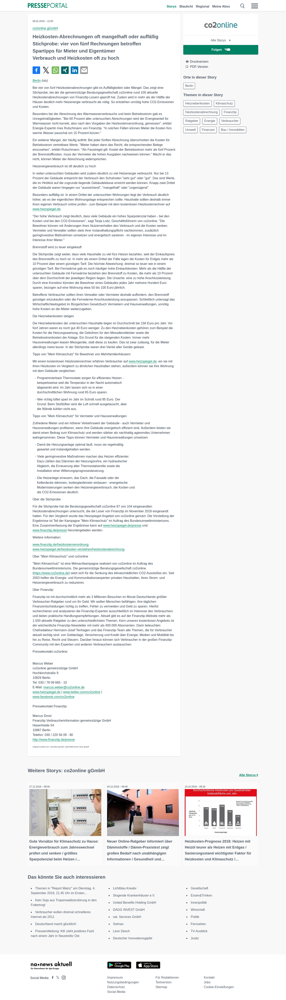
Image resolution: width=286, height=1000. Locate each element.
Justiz (195, 937)
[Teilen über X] (46, 70)
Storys (172, 6)
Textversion (164, 981)
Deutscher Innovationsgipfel (132, 937)
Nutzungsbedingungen (123, 981)
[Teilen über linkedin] (74, 70)
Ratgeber (192, 123)
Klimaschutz (226, 104)
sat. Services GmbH (127, 915)
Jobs (207, 981)
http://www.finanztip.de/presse (54, 739)
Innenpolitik (199, 901)
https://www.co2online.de (51, 573)
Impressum (115, 976)
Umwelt (191, 133)
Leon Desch (121, 929)
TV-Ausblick (199, 929)
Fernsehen (198, 922)
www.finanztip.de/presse (50, 530)
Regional (202, 6)
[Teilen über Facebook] (36, 70)
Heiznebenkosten (198, 104)
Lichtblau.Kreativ (124, 887)
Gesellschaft (199, 887)
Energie (212, 123)
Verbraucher (233, 123)
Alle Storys (221, 40)
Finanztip (232, 114)
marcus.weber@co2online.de (63, 687)
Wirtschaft (198, 908)
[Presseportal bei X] (56, 976)
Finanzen (210, 133)
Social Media (116, 990)
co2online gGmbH (45, 28)
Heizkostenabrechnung (202, 114)
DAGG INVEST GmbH (129, 908)
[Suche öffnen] (242, 6)
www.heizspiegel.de (47, 209)
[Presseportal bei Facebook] (51, 976)
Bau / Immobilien (236, 133)
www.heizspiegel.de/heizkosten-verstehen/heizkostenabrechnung (79, 549)
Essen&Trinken (201, 894)
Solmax (118, 922)
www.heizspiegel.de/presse (122, 525)
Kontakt (209, 976)
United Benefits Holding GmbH (134, 901)
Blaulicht (186, 6)
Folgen (221, 49)
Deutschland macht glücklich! (55, 922)
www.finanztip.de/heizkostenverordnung (61, 544)
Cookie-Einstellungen (219, 985)
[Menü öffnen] (254, 6)
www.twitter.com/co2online (81, 692)
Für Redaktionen (167, 976)
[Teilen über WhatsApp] (55, 70)
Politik (195, 915)
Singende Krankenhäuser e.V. (134, 894)
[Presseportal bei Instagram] (62, 976)
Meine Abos (221, 6)
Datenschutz (116, 985)
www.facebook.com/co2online (53, 696)
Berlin (37, 80)
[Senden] (84, 70)
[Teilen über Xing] (65, 70)
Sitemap (161, 985)
